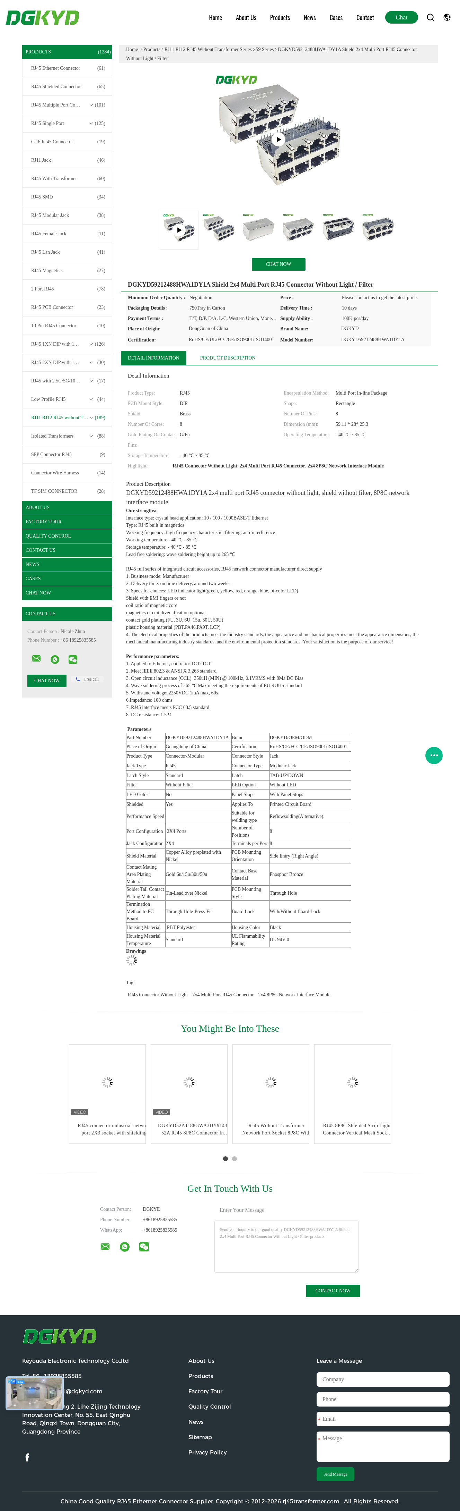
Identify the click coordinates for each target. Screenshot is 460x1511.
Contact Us (40, 550)
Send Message (335, 1474)
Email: (62, 1391)
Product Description (228, 358)
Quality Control (48, 536)
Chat (402, 17)
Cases (336, 17)
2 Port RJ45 (68, 289)
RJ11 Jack (68, 160)
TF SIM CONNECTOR (68, 491)
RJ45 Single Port (68, 123)
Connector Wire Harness (68, 473)
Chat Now (38, 593)
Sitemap (200, 1437)
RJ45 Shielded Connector (68, 86)
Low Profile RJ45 (68, 399)
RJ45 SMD (68, 197)
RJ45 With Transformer (68, 178)
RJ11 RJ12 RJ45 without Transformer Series (69, 417)
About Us (246, 17)
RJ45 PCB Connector (68, 307)
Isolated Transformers (68, 436)
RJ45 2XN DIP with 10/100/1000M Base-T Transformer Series (69, 362)
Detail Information (153, 358)
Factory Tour (44, 521)
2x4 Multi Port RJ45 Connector (223, 994)
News (310, 17)
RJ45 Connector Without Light (158, 994)
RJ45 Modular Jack (68, 215)
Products (280, 17)
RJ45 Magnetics (68, 270)
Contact (365, 17)
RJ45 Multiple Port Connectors (68, 105)
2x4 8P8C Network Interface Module (294, 994)
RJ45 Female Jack (68, 233)
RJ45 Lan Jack (68, 252)
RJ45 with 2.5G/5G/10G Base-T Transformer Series (69, 381)
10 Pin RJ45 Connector (68, 325)
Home (215, 17)
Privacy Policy (207, 1452)
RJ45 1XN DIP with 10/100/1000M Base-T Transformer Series (69, 344)
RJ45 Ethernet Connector (68, 68)
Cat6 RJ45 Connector (68, 141)
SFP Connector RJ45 (68, 454)
